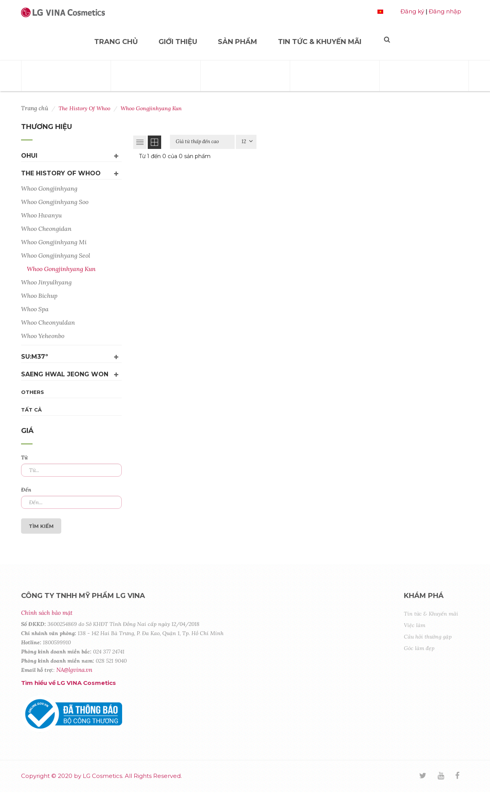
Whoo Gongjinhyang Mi (54, 242)
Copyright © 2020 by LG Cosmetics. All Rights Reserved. (101, 775)
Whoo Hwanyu (41, 215)
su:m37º (34, 356)
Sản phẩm (237, 42)
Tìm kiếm (41, 526)
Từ (24, 457)
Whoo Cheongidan (46, 228)
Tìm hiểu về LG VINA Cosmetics (68, 682)
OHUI (29, 155)
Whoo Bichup (39, 295)
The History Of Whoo (61, 173)
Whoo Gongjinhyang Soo (54, 202)
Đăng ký (412, 11)
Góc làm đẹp (419, 648)
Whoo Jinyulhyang (46, 282)
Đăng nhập (445, 11)
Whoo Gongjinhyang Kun (61, 269)
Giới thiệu (177, 42)
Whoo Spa (35, 309)
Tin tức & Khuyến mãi (319, 42)
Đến (26, 489)
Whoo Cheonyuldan (48, 322)
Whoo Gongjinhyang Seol (55, 255)
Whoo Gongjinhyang (49, 188)
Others (32, 392)
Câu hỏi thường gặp (428, 636)
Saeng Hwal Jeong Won (64, 374)
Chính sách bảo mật (46, 612)
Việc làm (414, 625)
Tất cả (31, 410)
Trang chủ (116, 42)
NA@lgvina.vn (74, 669)
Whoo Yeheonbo (42, 336)
